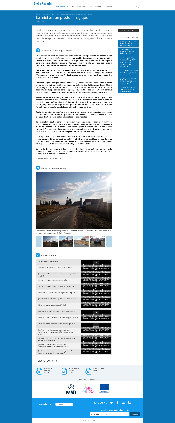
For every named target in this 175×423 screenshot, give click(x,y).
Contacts (83, 420)
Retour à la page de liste (128, 30)
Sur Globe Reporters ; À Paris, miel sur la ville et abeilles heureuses (127, 51)
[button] (96, 262)
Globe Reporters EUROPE (63, 14)
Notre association (79, 6)
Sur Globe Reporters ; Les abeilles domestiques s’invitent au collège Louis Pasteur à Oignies (128, 81)
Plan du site (91, 420)
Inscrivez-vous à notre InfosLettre (115, 410)
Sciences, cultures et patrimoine (82, 14)
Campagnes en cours (62, 6)
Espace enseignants (96, 6)
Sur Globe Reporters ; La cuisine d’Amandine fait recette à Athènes (127, 89)
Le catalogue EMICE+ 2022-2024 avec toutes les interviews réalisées (128, 43)
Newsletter (45, 404)
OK (72, 404)
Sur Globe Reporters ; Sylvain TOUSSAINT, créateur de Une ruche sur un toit (129, 72)
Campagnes (110, 6)
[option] (74, 203)
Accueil (38, 14)
